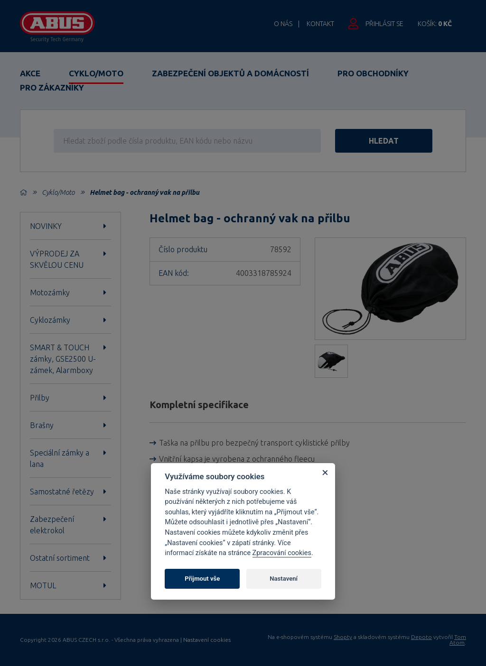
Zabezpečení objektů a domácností (230, 73)
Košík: (435, 23)
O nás (283, 23)
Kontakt (320, 23)
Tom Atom (457, 640)
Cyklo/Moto (96, 73)
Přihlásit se (384, 23)
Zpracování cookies (281, 553)
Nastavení (284, 578)
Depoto (421, 637)
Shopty (343, 637)
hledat (384, 141)
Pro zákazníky (52, 87)
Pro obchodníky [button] (373, 73)
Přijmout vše (202, 578)
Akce (30, 73)
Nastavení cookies (207, 640)
